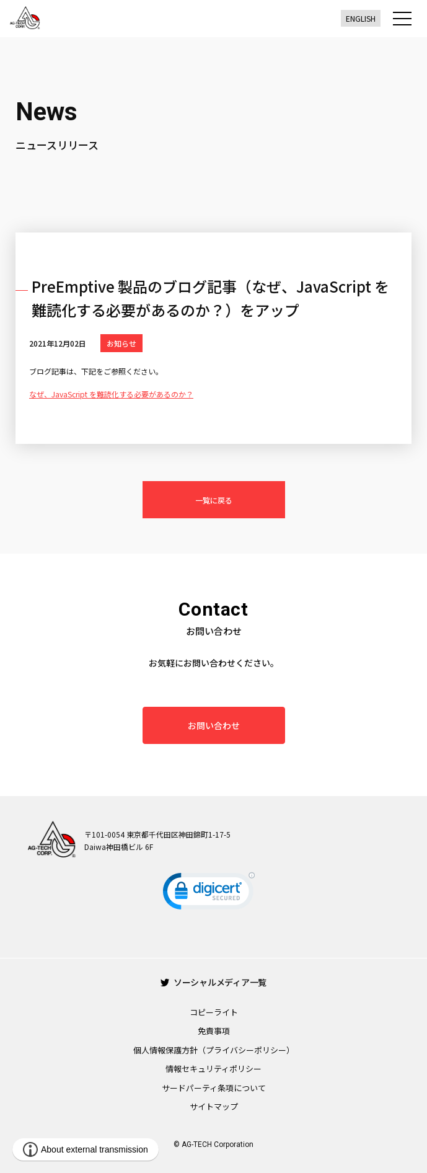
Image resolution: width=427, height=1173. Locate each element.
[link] (208, 894)
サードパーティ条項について (214, 1088)
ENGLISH (361, 18)
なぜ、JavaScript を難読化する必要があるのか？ (111, 394)
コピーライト (214, 1012)
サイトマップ (214, 1106)
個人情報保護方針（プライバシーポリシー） (213, 1050)
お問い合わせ (214, 725)
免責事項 (214, 1031)
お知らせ (121, 343)
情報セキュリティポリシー (213, 1068)
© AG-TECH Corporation (213, 1144)
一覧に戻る (213, 500)
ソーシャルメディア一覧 (213, 982)
